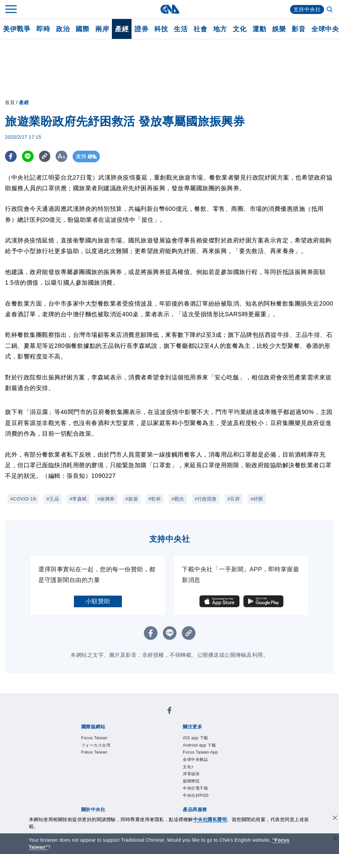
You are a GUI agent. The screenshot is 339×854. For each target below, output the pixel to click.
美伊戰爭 (16, 29)
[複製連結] (45, 156)
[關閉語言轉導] (335, 839)
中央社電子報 (195, 788)
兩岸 (102, 29)
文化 (239, 29)
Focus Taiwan (94, 738)
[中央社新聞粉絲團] (169, 711)
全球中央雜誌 (195, 759)
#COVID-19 (23, 498)
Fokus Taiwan (94, 752)
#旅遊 (132, 498)
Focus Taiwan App (200, 752)
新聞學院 (191, 781)
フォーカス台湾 (96, 745)
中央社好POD (196, 795)
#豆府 (233, 498)
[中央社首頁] (170, 9)
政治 (63, 29)
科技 (161, 29)
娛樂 (279, 29)
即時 (43, 29)
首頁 (10, 102)
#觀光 (177, 498)
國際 (82, 29)
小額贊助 (98, 601)
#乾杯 (155, 498)
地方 (220, 29)
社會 (200, 29)
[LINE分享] (28, 156)
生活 (180, 29)
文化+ (188, 767)
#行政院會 (206, 498)
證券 (141, 29)
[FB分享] (11, 156)
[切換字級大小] (62, 156)
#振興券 (106, 498)
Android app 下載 (199, 745)
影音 (298, 29)
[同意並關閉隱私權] (335, 818)
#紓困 (256, 498)
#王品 (53, 498)
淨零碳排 (191, 774)
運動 (259, 29)
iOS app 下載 (195, 738)
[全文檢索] (330, 10)
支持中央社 (307, 9)
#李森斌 (78, 498)
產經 (122, 29)
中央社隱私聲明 (210, 819)
